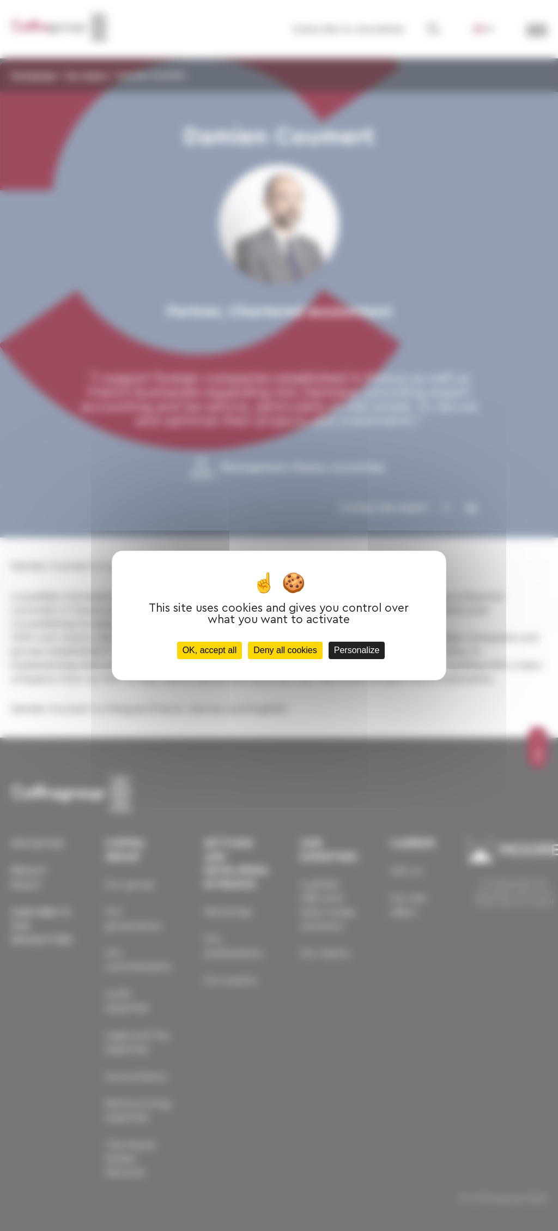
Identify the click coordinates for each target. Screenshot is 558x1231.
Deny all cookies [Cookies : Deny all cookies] (285, 650)
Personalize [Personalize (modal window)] (357, 650)
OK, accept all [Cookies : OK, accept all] (210, 650)
